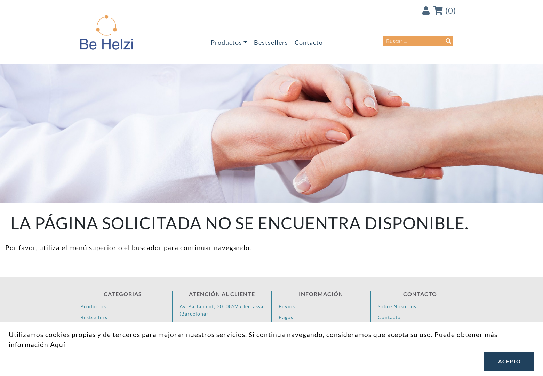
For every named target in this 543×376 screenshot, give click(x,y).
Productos (226, 42)
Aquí (57, 345)
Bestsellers (271, 42)
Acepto (509, 361)
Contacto (309, 42)
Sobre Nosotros (397, 306)
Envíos (287, 306)
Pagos (286, 317)
